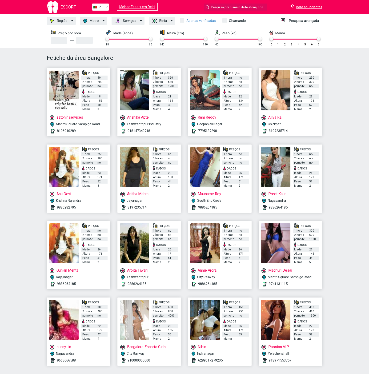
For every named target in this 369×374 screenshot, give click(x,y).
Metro (91, 21)
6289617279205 (210, 360)
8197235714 (278, 131)
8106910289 (66, 131)
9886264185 (207, 207)
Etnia (159, 21)
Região (59, 21)
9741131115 (278, 284)
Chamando (237, 21)
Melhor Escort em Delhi (137, 7)
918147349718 (139, 131)
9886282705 (66, 207)
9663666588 (66, 360)
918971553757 (280, 360)
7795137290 (207, 131)
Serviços (125, 21)
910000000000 (139, 360)
